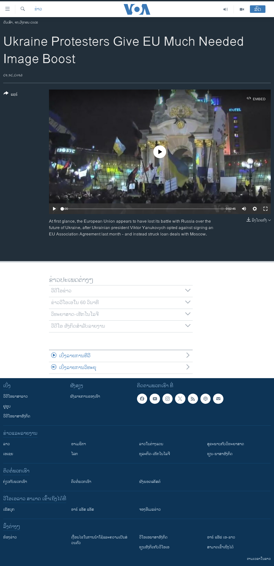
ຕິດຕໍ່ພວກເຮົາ (81, 481)
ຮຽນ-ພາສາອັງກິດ (220, 454)
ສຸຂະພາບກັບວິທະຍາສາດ (225, 444)
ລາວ (6, 444)
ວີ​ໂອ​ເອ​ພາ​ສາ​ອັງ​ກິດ (153, 537)
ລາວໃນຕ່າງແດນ (151, 444)
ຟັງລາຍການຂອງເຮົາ (85, 396)
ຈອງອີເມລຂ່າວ (150, 509)
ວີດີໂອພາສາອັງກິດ (16, 416)
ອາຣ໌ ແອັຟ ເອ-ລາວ (221, 537)
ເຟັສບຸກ (8, 509)
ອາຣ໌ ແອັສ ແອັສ (82, 509)
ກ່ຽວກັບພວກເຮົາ (15, 481)
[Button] (10, 95)
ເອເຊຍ (8, 454)
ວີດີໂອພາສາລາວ (15, 396)
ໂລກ (74, 454)
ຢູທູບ (7, 406)
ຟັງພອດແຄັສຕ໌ (150, 481)
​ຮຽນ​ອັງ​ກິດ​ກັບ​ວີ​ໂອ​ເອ (154, 547)
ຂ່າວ (38, 9)
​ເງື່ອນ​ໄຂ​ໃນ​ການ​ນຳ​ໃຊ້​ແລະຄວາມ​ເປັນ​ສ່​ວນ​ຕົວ (99, 540)
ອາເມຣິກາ (78, 444)
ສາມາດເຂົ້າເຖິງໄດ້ (220, 547)
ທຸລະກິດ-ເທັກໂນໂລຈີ (154, 454)
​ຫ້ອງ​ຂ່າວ (10, 537)
